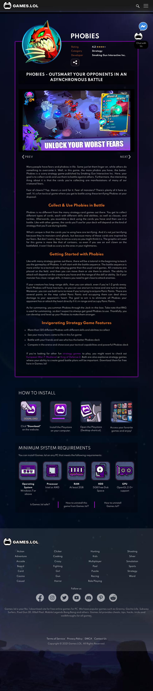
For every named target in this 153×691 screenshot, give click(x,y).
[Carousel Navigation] (76, 157)
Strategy (97, 51)
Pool (95, 566)
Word (132, 576)
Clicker (58, 551)
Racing (95, 576)
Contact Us (100, 639)
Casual (21, 581)
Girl (58, 571)
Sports (132, 566)
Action (20, 551)
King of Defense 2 (70, 357)
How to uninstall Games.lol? (112, 504)
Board (20, 566)
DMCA (88, 639)
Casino (21, 576)
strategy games (72, 354)
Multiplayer (95, 561)
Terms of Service (56, 639)
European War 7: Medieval (41, 357)
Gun (58, 576)
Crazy (57, 561)
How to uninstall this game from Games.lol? (76, 504)
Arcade (20, 561)
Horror (58, 581)
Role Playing (95, 581)
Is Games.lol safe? (40, 504)
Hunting (95, 551)
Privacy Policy (74, 639)
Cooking (58, 556)
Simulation (132, 561)
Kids (95, 556)
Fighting (58, 566)
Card (21, 571)
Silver (132, 556)
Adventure (21, 556)
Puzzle (95, 571)
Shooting (132, 551)
